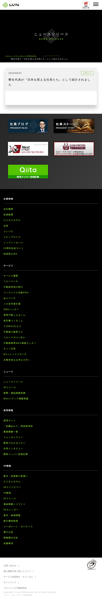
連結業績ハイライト (15, 504)
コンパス (8, 231)
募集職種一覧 (11, 432)
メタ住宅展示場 (12, 304)
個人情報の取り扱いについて (17, 571)
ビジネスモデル (12, 220)
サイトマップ (10, 582)
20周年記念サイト (14, 248)
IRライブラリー (12, 487)
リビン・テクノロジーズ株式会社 (21, 56)
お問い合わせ (10, 565)
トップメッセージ (13, 242)
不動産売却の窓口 (13, 287)
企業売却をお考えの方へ (17, 360)
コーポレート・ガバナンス (18, 526)
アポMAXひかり (13, 326)
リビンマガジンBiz (14, 337)
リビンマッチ (11, 281)
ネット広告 (10, 348)
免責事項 (8, 543)
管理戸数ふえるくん (15, 315)
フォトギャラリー (13, 437)
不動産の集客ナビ (13, 332)
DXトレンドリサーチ (15, 354)
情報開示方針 (11, 538)
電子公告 (8, 532)
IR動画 (7, 493)
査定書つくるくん (13, 320)
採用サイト (10, 420)
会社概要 (8, 209)
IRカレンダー (11, 510)
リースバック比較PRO (16, 292)
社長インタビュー (13, 448)
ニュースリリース (13, 382)
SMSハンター (11, 309)
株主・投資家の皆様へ (16, 476)
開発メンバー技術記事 (16, 454)
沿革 (6, 226)
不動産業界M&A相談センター (20, 343)
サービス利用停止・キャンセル (18, 577)
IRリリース (10, 387)
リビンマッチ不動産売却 (15, 588)
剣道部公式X (11, 254)
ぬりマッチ (10, 298)
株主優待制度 (11, 521)
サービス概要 (11, 276)
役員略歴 (8, 214)
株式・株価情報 (12, 515)
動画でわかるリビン (15, 443)
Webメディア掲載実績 (16, 398)
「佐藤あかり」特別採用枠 (18, 426)
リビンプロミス (12, 237)
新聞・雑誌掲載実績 (15, 393)
